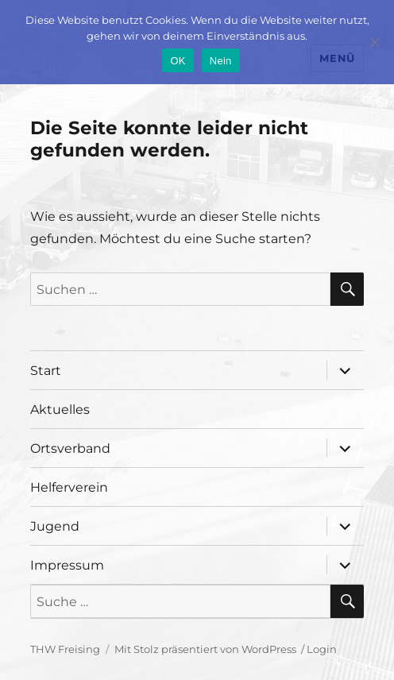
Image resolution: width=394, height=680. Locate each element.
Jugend (54, 526)
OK (177, 61)
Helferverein (69, 487)
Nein (221, 61)
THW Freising (65, 649)
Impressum (67, 565)
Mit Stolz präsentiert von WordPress (205, 649)
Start (45, 370)
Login (322, 649)
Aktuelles (60, 409)
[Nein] (374, 42)
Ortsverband (70, 448)
